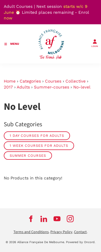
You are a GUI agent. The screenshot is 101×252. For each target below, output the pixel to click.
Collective (75, 81)
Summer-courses (51, 87)
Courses (53, 81)
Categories (30, 81)
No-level (81, 87)
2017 (8, 87)
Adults (23, 87)
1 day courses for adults (37, 136)
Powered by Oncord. (80, 242)
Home (10, 81)
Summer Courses (28, 156)
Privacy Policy (61, 232)
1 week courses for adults (39, 146)
